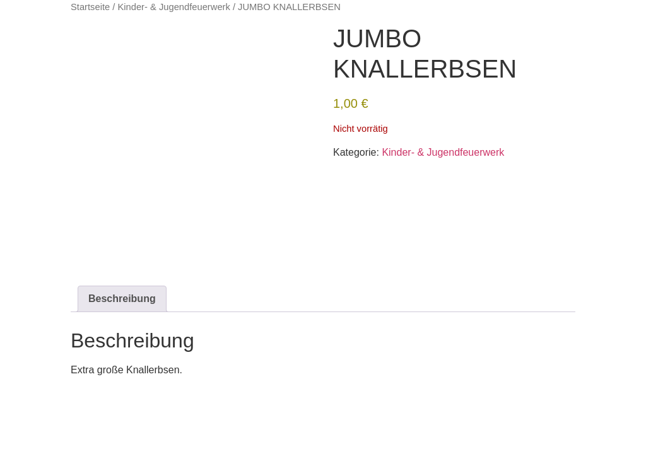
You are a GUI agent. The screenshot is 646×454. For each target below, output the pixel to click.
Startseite (90, 7)
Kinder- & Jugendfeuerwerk (173, 7)
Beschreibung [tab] (122, 298)
